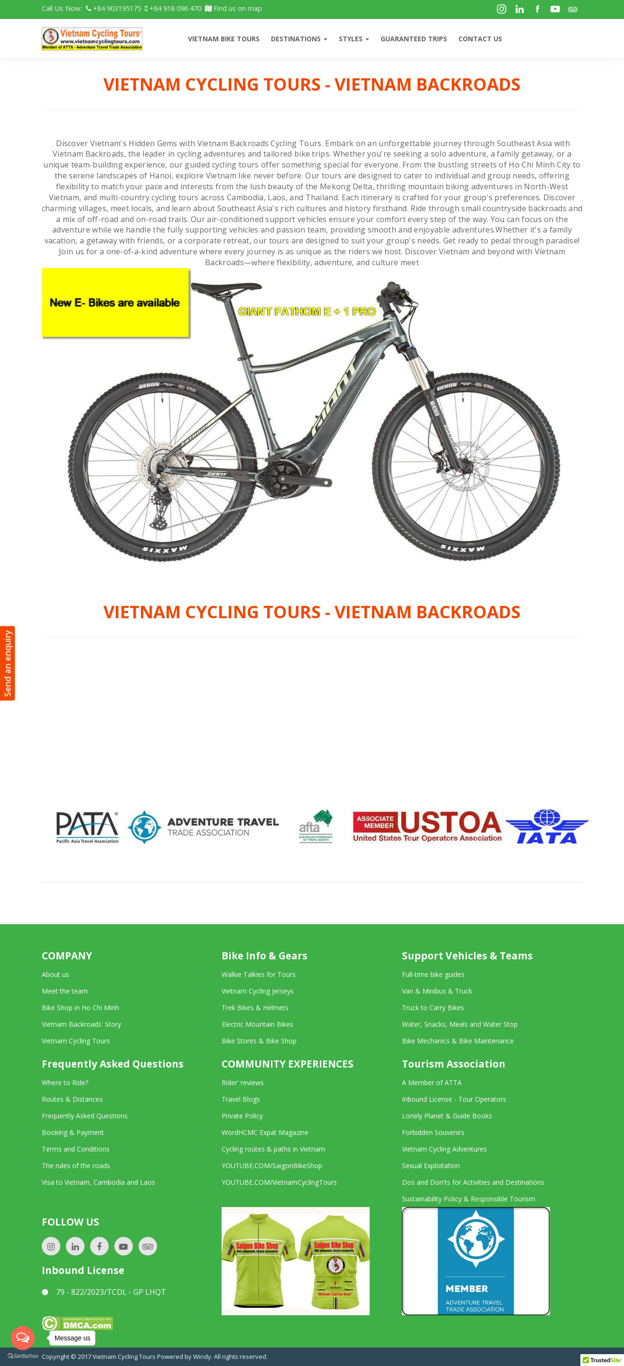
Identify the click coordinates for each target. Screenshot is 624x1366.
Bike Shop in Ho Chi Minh (80, 1007)
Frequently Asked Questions (85, 1115)
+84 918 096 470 (173, 8)
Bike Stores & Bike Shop (259, 1040)
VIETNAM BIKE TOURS (224, 38)
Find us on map (233, 8)
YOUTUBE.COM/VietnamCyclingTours (279, 1182)
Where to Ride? (65, 1082)
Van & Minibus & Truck (437, 990)
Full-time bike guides (433, 974)
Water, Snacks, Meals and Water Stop (460, 1024)
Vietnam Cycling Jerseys (258, 990)
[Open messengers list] (23, 1338)
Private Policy (242, 1115)
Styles (354, 38)
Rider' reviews (243, 1082)
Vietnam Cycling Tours (76, 1040)
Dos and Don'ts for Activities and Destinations (473, 1182)
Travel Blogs (241, 1099)
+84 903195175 (113, 8)
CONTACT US (480, 38)
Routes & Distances (72, 1099)
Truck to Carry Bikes (433, 1007)
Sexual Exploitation (431, 1165)
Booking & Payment (73, 1132)
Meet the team (65, 990)
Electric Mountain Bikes (257, 1024)
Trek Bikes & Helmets (255, 1007)
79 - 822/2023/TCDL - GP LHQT (104, 1292)
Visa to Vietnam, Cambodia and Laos (98, 1182)
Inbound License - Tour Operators (454, 1099)
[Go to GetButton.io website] (23, 1356)
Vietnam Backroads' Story (81, 1024)
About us (55, 974)
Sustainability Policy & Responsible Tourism (468, 1198)
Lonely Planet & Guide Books (447, 1115)
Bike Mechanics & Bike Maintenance (458, 1040)
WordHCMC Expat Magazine (265, 1132)
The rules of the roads (76, 1165)
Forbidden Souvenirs (433, 1132)
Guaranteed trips (414, 38)
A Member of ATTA (432, 1082)
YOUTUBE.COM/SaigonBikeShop (272, 1165)
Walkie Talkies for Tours (259, 974)
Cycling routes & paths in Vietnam (273, 1148)
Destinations (299, 38)
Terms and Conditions (76, 1148)
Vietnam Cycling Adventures (444, 1148)
